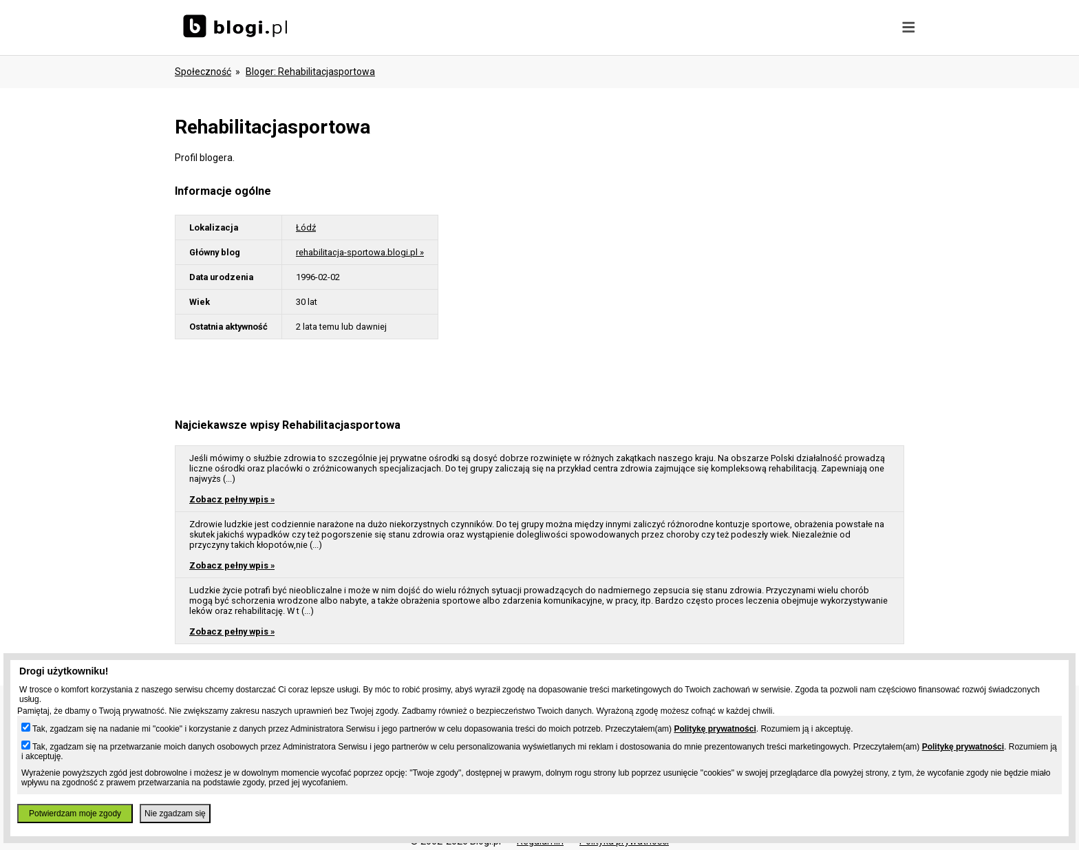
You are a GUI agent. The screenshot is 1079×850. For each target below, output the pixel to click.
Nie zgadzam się (175, 813)
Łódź (306, 227)
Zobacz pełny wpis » (232, 499)
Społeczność (203, 71)
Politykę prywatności (715, 729)
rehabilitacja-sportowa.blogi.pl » (360, 252)
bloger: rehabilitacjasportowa (310, 71)
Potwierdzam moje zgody (75, 813)
